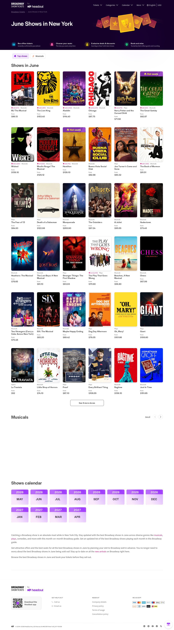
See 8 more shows (87, 403)
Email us (57, 606)
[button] (97, 5)
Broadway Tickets (18, 11)
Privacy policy (98, 606)
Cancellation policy (100, 614)
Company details (99, 602)
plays (13, 538)
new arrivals (100, 551)
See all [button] (147, 417)
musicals (158, 535)
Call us (57, 602)
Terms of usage (98, 610)
